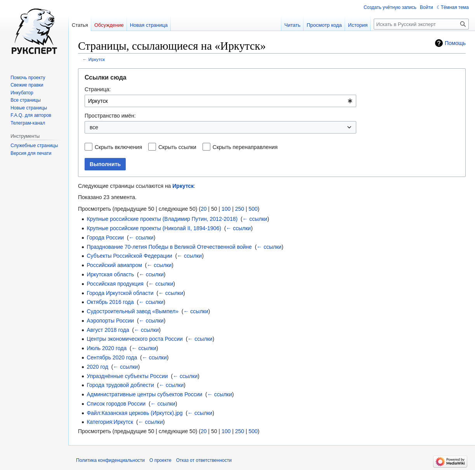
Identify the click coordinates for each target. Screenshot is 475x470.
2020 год (97, 367)
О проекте (160, 460)
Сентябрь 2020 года (112, 357)
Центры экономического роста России (134, 339)
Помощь (455, 43)
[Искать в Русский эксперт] (421, 24)
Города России (105, 237)
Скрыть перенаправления (245, 147)
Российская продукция (115, 284)
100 (226, 209)
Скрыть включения (118, 147)
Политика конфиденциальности (110, 460)
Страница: (98, 89)
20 (204, 209)
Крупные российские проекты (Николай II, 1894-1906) (154, 228)
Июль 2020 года (107, 348)
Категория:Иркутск (110, 422)
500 (252, 209)
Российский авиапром (114, 265)
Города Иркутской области (120, 293)
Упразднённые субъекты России (127, 376)
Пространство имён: (110, 116)
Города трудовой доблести (120, 385)
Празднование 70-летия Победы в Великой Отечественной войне (169, 247)
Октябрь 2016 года (110, 302)
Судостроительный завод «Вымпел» (133, 311)
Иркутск (96, 59)
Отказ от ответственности (204, 460)
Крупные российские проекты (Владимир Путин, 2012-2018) (162, 219)
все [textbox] (94, 127)
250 (239, 209)
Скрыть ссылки (177, 147)
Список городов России (116, 404)
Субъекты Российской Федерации (129, 256)
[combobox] (220, 101)
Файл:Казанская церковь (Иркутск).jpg (134, 413)
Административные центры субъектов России (144, 394)
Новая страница (149, 25)
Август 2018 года (108, 330)
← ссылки (255, 219)
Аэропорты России (110, 320)
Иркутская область (110, 274)
